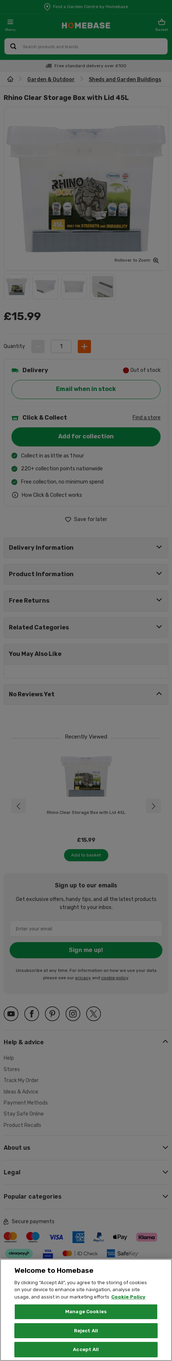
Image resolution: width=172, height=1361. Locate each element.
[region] (86, 1310)
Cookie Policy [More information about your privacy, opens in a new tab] (128, 1297)
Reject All (86, 1330)
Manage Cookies (86, 1311)
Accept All (86, 1349)
